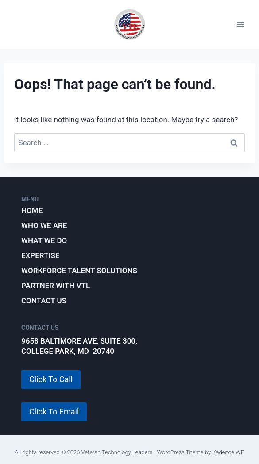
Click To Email (54, 411)
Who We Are (44, 225)
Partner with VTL (55, 285)
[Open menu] (240, 24)
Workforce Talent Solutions (79, 270)
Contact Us (43, 300)
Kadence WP (228, 452)
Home (32, 210)
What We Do (44, 240)
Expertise (40, 255)
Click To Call (51, 379)
